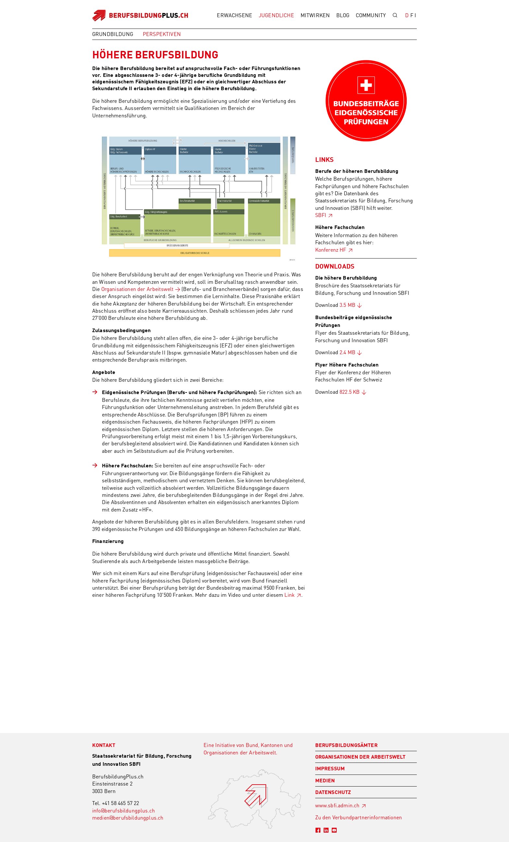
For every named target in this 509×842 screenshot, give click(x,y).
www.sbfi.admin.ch (337, 805)
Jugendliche (276, 15)
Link (289, 594)
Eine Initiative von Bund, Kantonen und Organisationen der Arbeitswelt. (248, 748)
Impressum (330, 769)
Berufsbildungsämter (346, 745)
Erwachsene (234, 15)
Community (371, 15)
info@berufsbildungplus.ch (123, 810)
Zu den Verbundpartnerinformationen (358, 817)
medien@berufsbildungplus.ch (127, 817)
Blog (342, 15)
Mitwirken (315, 15)
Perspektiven (162, 33)
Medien (325, 781)
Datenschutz (333, 792)
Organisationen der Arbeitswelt (137, 288)
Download (335, 304)
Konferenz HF (330, 249)
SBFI (321, 214)
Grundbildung (112, 33)
